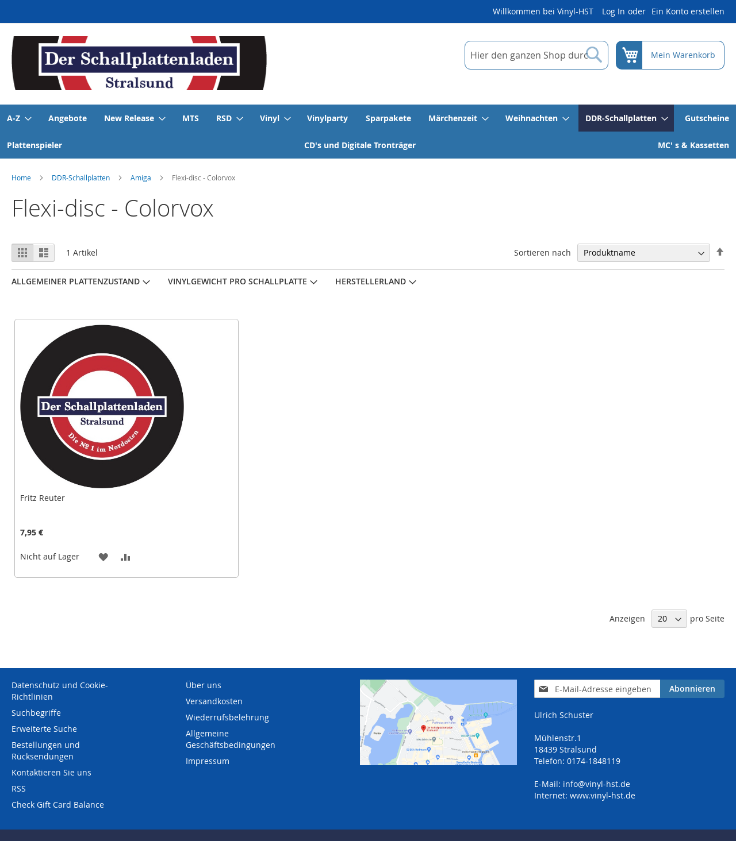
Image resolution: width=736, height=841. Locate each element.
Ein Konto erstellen (687, 11)
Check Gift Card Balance (58, 804)
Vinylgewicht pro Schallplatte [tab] (237, 281)
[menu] (368, 132)
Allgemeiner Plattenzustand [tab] (76, 281)
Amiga (141, 177)
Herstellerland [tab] (370, 281)
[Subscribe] (692, 689)
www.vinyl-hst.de (602, 795)
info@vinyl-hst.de (596, 783)
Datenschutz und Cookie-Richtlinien (60, 691)
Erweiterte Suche (44, 728)
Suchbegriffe (36, 712)
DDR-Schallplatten (81, 177)
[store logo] (139, 63)
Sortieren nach (542, 252)
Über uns (203, 685)
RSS (19, 788)
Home (21, 177)
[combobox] (536, 55)
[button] (103, 556)
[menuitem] (18, 118)
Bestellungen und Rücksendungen (46, 750)
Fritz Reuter (42, 497)
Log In (613, 11)
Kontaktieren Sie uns (51, 772)
